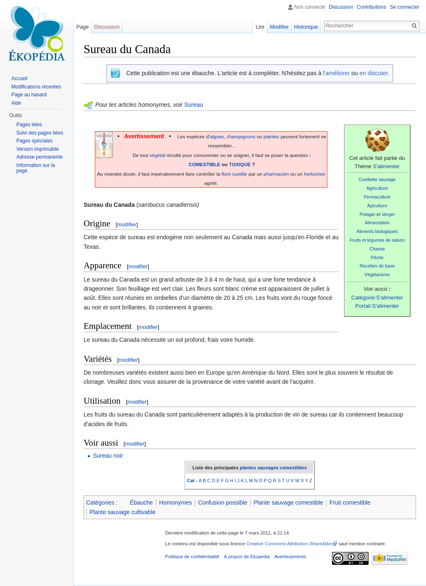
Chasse (377, 248)
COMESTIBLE (204, 164)
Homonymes (175, 502)
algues (217, 136)
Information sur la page (35, 168)
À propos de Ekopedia (247, 556)
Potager (367, 214)
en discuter (373, 73)
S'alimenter (386, 166)
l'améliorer (336, 73)
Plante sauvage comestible (288, 502)
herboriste (314, 174)
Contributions (371, 7)
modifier (126, 224)
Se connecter (404, 7)
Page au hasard (29, 95)
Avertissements (290, 556)
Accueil (19, 78)
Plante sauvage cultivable (122, 512)
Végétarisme (377, 274)
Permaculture (377, 196)
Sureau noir (108, 455)
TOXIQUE (239, 164)
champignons (241, 136)
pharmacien (276, 174)
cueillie (239, 174)
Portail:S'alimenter (377, 306)
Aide (16, 103)
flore (226, 174)
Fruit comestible (350, 502)
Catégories (100, 502)
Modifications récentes (36, 87)
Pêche (377, 257)
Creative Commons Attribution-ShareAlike (289, 543)
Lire (259, 27)
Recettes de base (376, 265)
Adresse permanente (39, 157)
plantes (272, 136)
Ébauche (141, 502)
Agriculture (377, 188)
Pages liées (29, 124)
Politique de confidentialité (192, 556)
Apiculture (377, 205)
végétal (157, 155)
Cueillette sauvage (377, 179)
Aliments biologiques (377, 231)
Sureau (193, 104)
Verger (388, 214)
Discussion (341, 7)
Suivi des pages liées (39, 133)
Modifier (279, 27)
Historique (306, 27)
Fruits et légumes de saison (376, 240)
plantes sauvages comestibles (273, 467)
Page (82, 27)
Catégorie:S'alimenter (377, 297)
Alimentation (377, 222)
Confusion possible (222, 502)
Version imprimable (37, 149)
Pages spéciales (34, 141)
